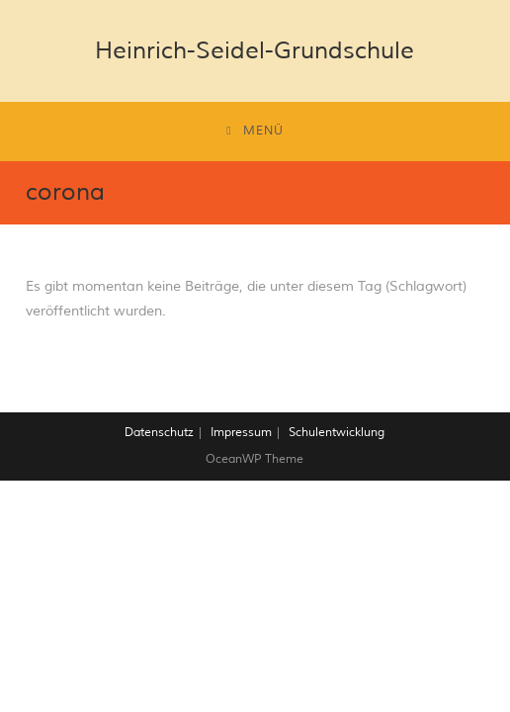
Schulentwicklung (336, 432)
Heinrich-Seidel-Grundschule (254, 50)
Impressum (241, 432)
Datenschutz (159, 432)
